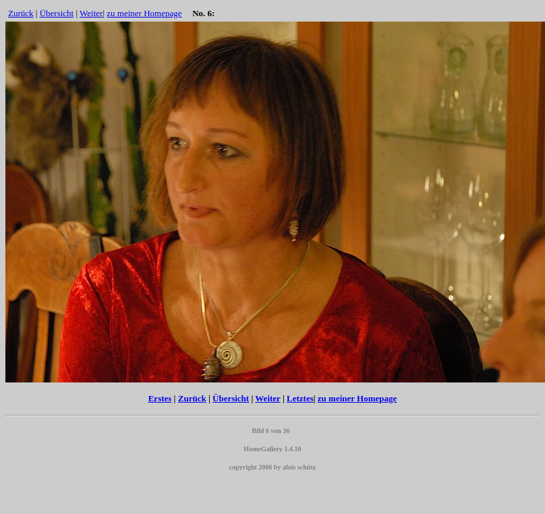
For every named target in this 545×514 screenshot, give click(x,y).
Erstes (160, 398)
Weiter (91, 13)
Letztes (300, 398)
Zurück (21, 13)
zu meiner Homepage (144, 13)
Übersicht (57, 13)
